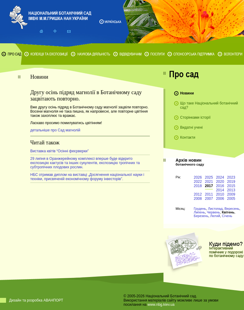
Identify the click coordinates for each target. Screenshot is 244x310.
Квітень (228, 212)
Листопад (215, 208)
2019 (231, 182)
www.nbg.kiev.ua (160, 304)
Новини (187, 93)
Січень (227, 216)
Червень (213, 212)
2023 (231, 177)
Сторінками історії (195, 117)
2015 (231, 186)
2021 (209, 182)
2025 (209, 177)
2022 (198, 182)
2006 (220, 198)
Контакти (187, 137)
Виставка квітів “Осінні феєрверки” (59, 151)
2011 (209, 194)
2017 (209, 186)
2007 (209, 198)
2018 (198, 186)
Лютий (215, 216)
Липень (199, 212)
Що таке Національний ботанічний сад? (209, 105)
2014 (220, 190)
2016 (220, 186)
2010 (220, 194)
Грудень (200, 208)
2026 (198, 177)
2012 (198, 194)
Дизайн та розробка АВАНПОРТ (36, 300)
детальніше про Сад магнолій (55, 130)
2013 (231, 190)
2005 (231, 198)
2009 (231, 194)
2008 (198, 198)
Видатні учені (191, 127)
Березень (201, 216)
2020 (220, 182)
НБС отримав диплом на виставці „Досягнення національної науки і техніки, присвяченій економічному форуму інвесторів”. (87, 177)
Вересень (231, 208)
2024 (220, 177)
